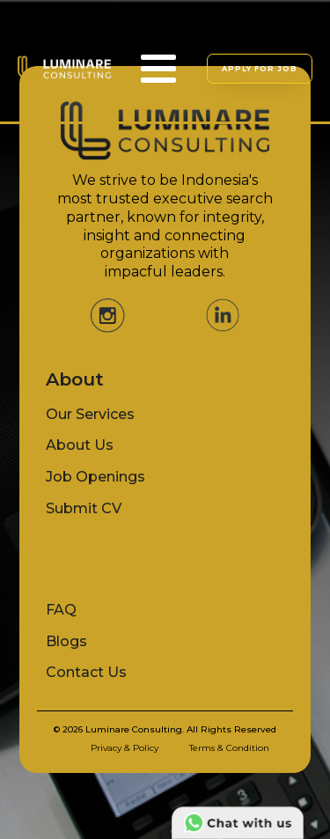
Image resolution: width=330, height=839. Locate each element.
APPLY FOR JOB (259, 68)
